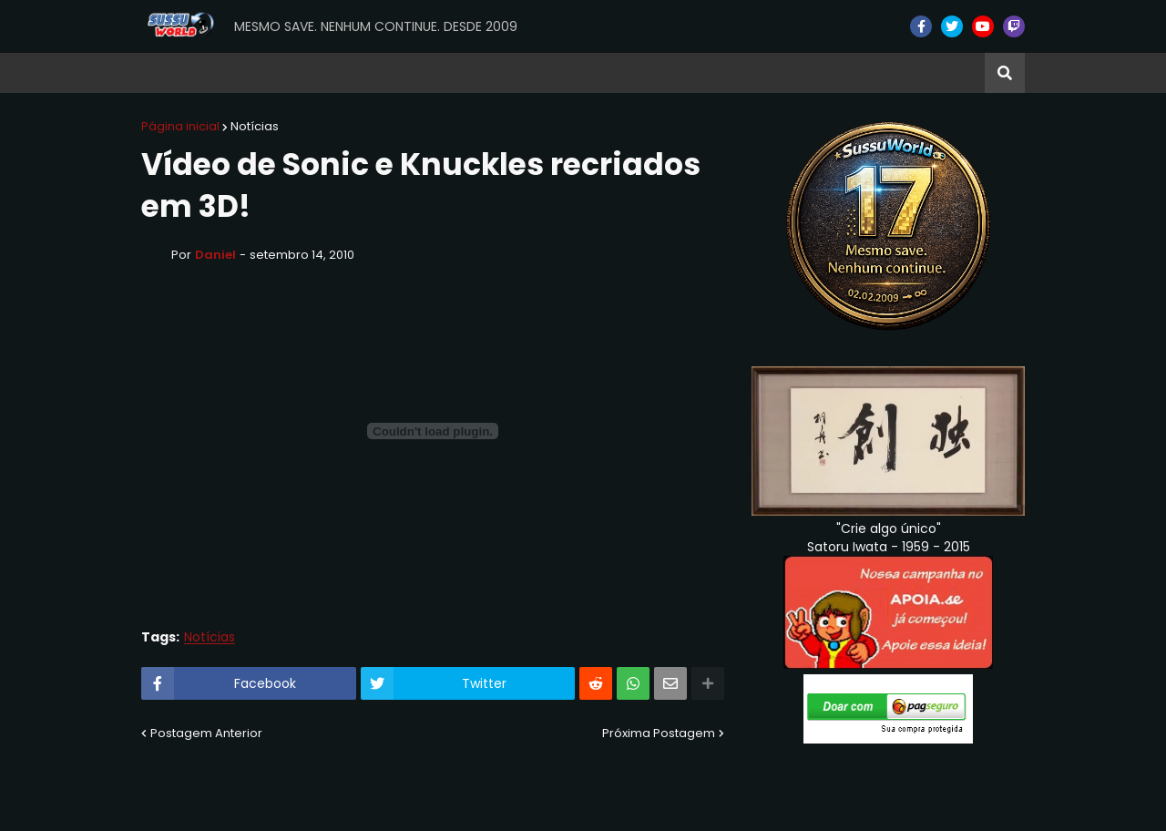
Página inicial (180, 126)
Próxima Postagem (658, 733)
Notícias (254, 126)
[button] (1005, 73)
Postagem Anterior (206, 733)
